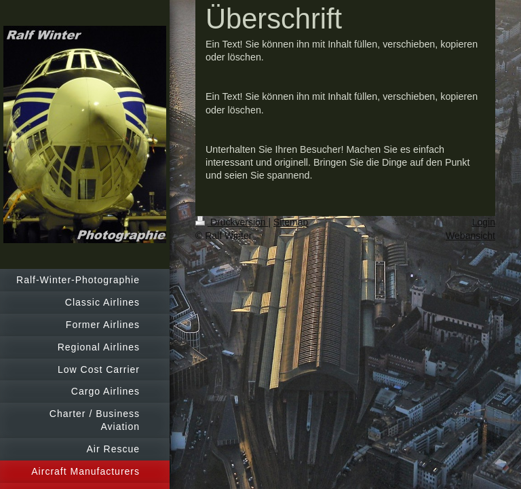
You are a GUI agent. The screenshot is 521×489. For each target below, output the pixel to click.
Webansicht (470, 235)
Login (483, 222)
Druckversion (231, 222)
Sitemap (290, 222)
